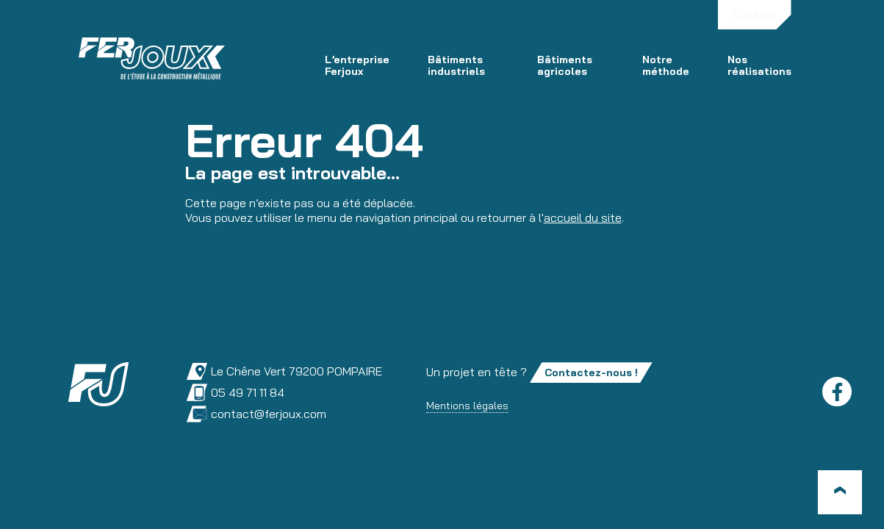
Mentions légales (467, 405)
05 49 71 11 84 (235, 393)
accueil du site (583, 217)
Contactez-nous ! (591, 372)
